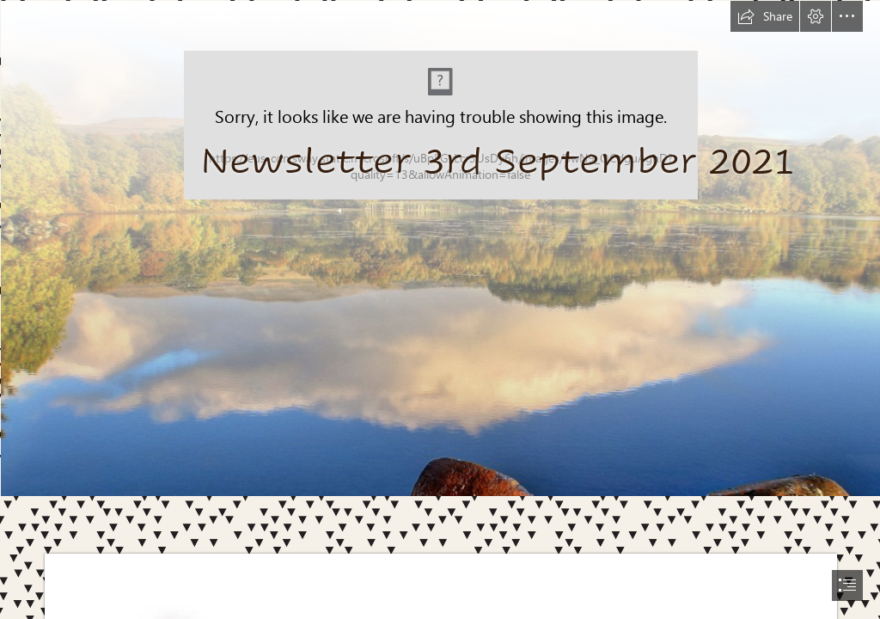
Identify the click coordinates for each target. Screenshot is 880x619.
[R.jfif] (440, 247)
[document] (440, 309)
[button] (764, 16)
